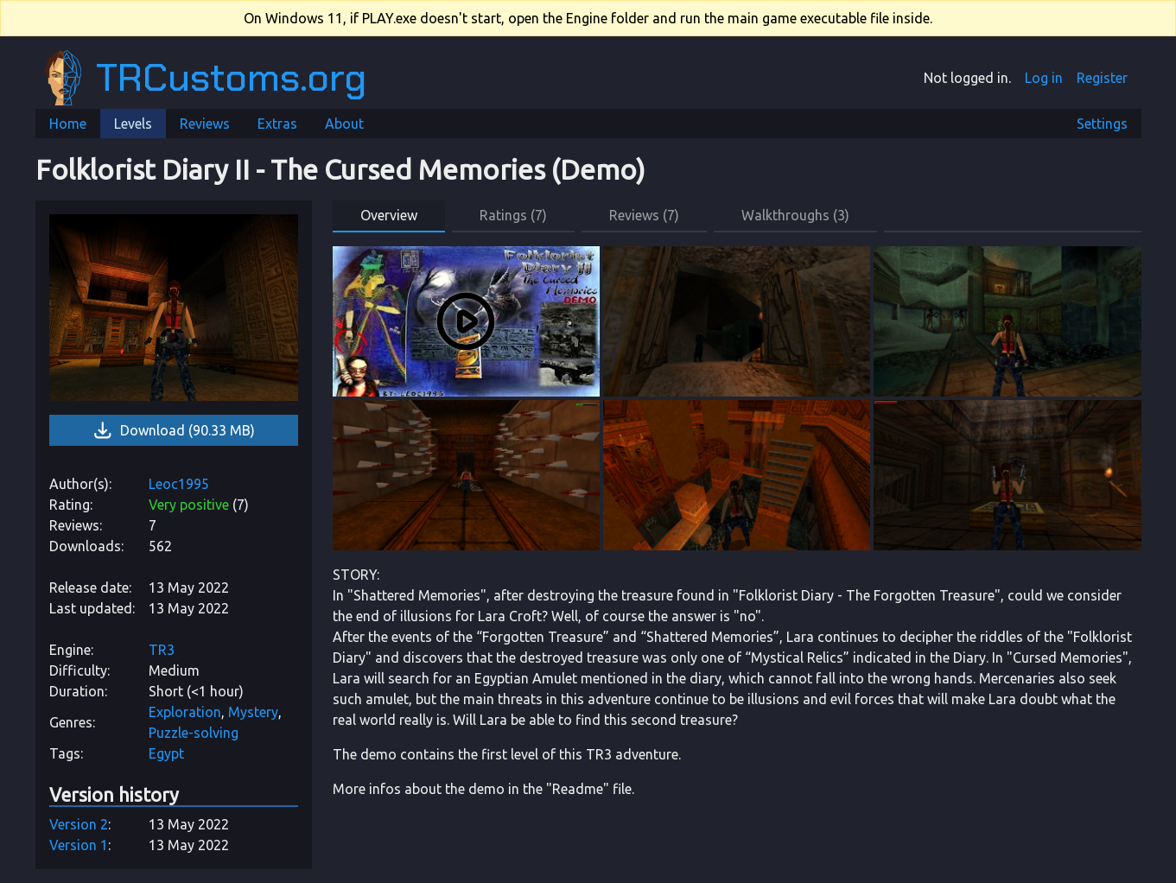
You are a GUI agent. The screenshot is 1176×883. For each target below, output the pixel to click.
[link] (173, 307)
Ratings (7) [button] (513, 215)
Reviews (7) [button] (644, 215)
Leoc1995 (179, 484)
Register (1102, 78)
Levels (133, 123)
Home (67, 123)
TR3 (162, 649)
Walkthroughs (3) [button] (795, 215)
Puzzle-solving (193, 732)
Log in (1044, 78)
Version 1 (78, 845)
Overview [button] (388, 215)
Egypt (166, 753)
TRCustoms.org (205, 77)
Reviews (205, 123)
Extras (277, 123)
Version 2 (78, 824)
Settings (1102, 123)
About (344, 123)
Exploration (185, 712)
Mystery (253, 712)
